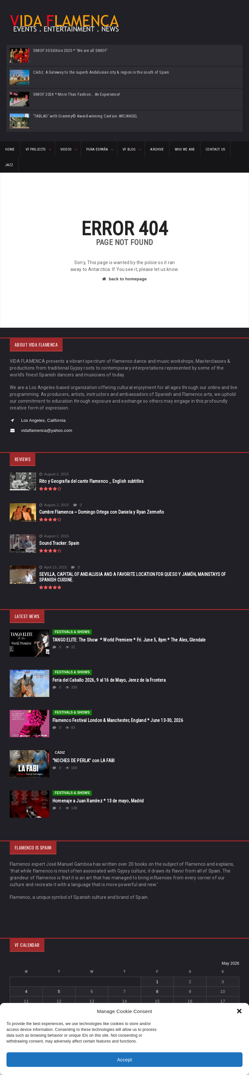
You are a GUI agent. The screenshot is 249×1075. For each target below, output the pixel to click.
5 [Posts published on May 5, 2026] (59, 991)
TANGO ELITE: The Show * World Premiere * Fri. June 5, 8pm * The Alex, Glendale (129, 639)
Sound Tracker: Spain (59, 543)
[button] (239, 1011)
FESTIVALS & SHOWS (72, 632)
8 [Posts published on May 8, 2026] (157, 991)
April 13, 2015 (53, 567)
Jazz (9, 165)
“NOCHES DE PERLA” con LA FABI (83, 760)
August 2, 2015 (54, 474)
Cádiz (60, 752)
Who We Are (185, 149)
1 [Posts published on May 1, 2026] (157, 981)
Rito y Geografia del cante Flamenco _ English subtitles (91, 481)
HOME (10, 149)
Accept (124, 1059)
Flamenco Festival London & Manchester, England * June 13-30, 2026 (118, 720)
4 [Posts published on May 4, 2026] (26, 991)
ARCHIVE (157, 149)
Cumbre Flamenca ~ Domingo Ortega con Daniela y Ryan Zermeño (101, 512)
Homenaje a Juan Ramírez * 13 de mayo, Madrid (98, 800)
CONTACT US (215, 149)
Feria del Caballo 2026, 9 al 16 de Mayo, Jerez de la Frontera (109, 680)
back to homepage (124, 279)
